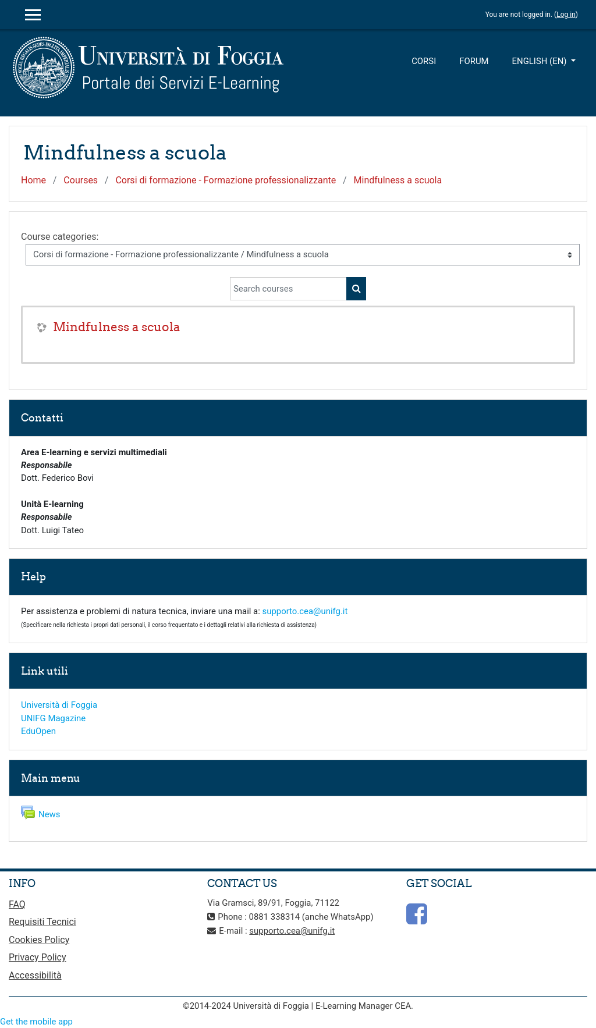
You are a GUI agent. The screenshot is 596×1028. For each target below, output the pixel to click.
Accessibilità (35, 975)
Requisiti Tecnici (42, 921)
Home (33, 180)
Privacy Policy (37, 957)
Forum (473, 61)
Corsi (423, 61)
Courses (80, 180)
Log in (566, 14)
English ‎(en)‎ (540, 61)
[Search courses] (288, 288)
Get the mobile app (36, 1021)
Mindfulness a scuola (398, 180)
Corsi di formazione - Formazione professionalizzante (225, 180)
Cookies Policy (39, 939)
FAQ (17, 904)
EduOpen (38, 731)
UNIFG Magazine (53, 718)
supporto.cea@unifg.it (305, 611)
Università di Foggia (59, 705)
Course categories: (59, 236)
